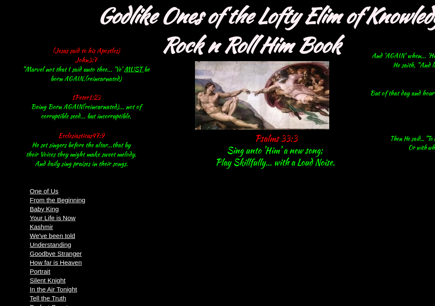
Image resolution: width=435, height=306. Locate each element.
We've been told (52, 235)
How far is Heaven (56, 262)
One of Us (44, 191)
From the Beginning (57, 200)
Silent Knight (47, 280)
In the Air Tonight (53, 289)
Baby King (44, 208)
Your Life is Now (53, 217)
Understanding (50, 244)
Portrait (40, 271)
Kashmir (41, 226)
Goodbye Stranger (56, 253)
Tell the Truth (48, 298)
